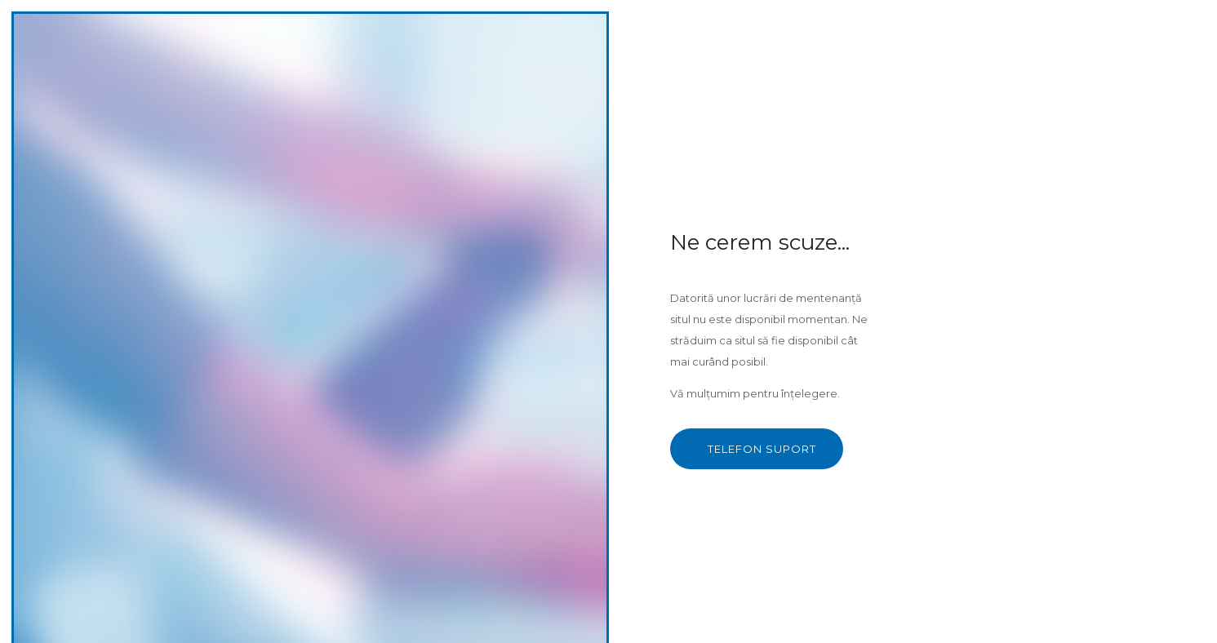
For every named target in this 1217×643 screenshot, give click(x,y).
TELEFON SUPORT (762, 448)
